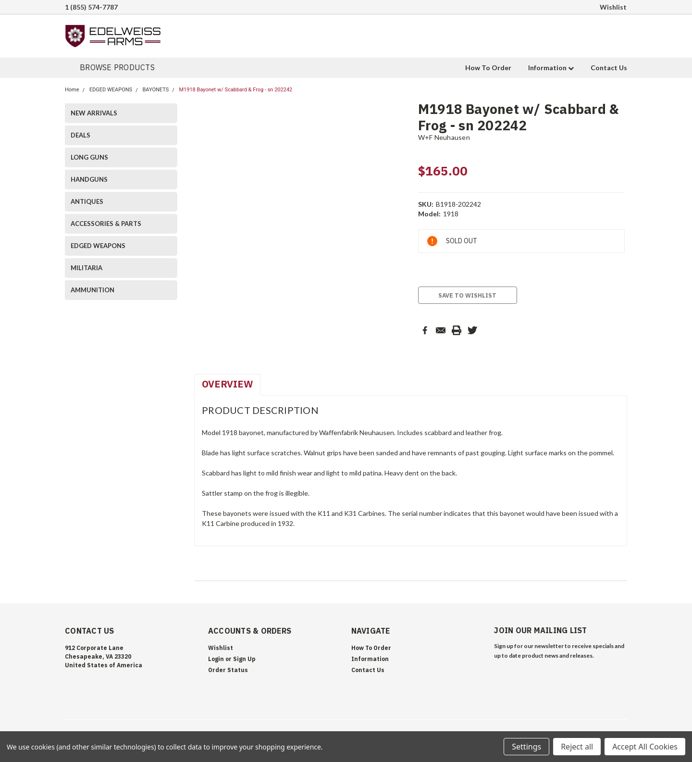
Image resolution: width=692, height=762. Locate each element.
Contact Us (609, 67)
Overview (227, 383)
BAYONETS (155, 90)
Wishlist (613, 7)
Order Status (228, 670)
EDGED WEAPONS (110, 90)
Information (551, 67)
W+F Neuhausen (444, 137)
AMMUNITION (92, 290)
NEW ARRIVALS (94, 113)
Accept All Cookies (645, 746)
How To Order (488, 67)
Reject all (577, 746)
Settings (526, 746)
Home (72, 90)
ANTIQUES (87, 201)
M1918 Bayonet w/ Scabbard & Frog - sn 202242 (235, 90)
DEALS (80, 135)
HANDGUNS (89, 179)
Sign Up (244, 658)
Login (216, 658)
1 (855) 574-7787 (91, 7)
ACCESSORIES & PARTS (106, 223)
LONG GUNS (89, 157)
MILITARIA (86, 268)
